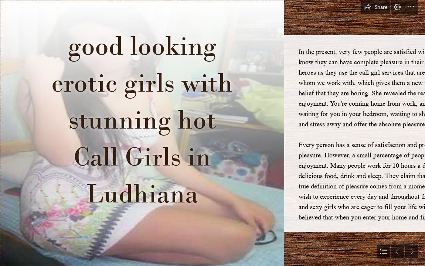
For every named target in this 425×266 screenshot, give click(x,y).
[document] (212, 133)
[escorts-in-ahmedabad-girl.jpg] (142, 133)
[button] (375, 7)
